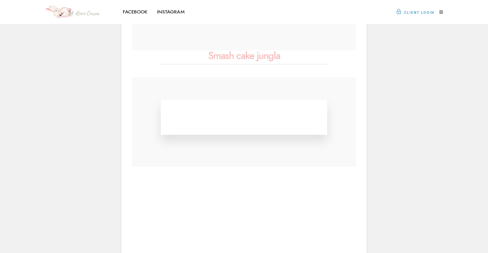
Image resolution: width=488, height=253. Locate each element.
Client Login (415, 13)
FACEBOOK (135, 12)
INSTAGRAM (171, 12)
